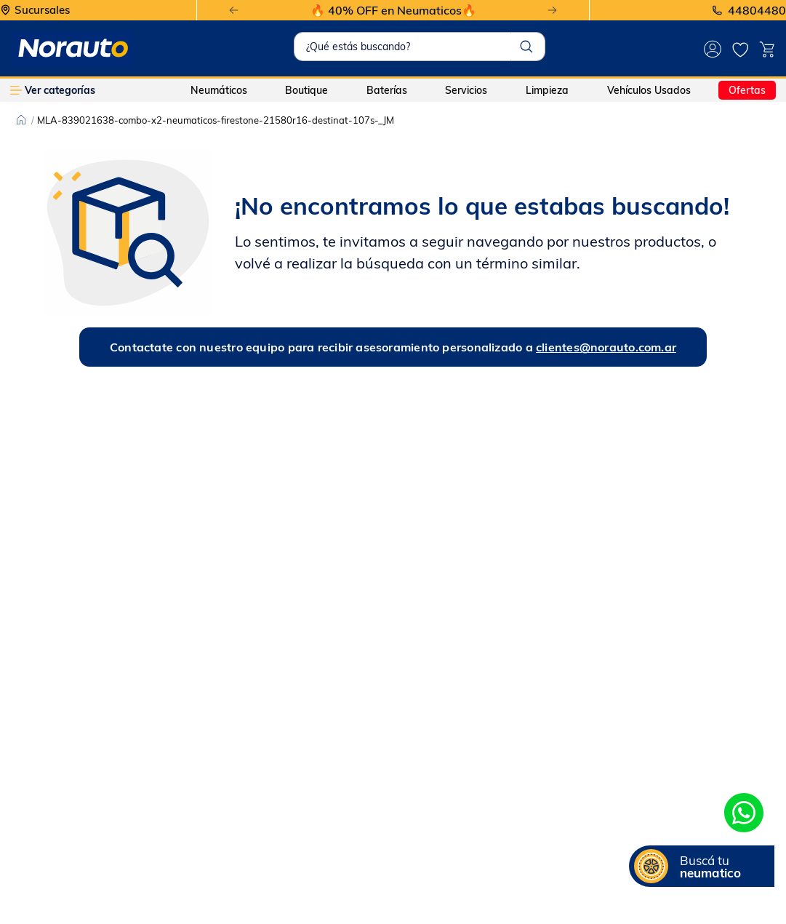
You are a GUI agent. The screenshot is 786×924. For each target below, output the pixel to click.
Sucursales (42, 10)
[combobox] (419, 46)
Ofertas (747, 90)
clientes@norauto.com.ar (606, 347)
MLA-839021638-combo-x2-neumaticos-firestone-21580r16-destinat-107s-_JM (215, 120)
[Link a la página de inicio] (21, 120)
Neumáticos (219, 90)
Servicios (466, 90)
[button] (701, 866)
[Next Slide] (552, 10)
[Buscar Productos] (526, 46)
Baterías (386, 90)
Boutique (306, 90)
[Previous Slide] (233, 10)
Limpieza (547, 90)
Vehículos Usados (649, 90)
